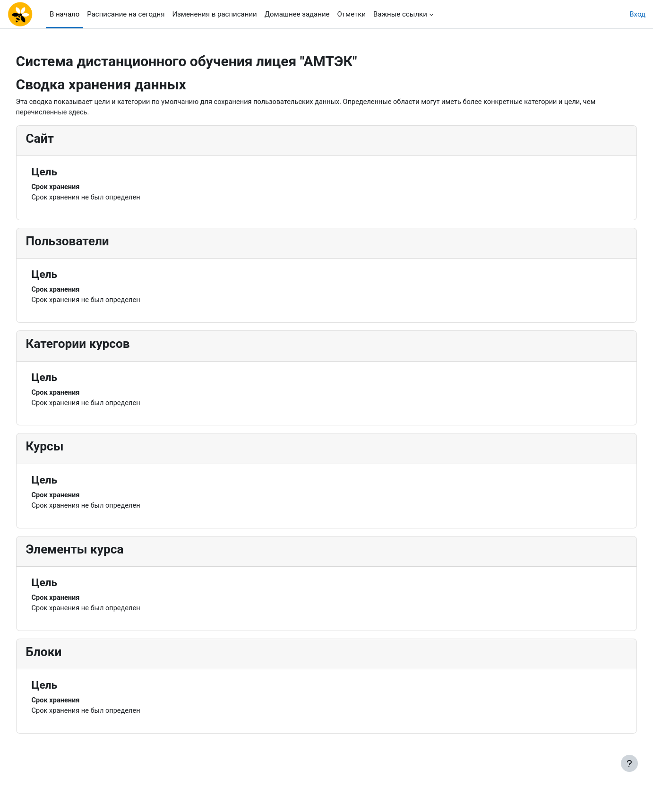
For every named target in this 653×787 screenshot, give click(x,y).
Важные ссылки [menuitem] (400, 14)
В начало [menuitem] (64, 14)
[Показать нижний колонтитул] (629, 763)
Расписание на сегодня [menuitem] (125, 14)
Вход (637, 14)
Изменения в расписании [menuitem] (214, 14)
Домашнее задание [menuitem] (297, 14)
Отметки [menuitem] (351, 14)
